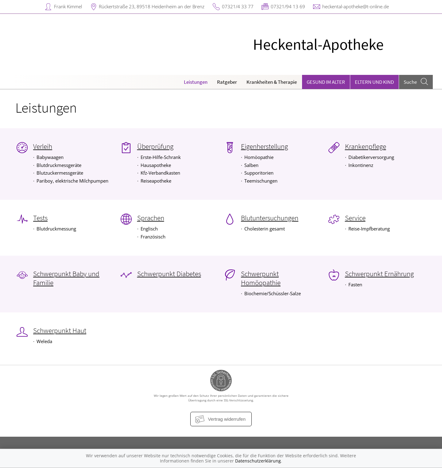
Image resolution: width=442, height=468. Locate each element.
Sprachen (150, 218)
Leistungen (195, 82)
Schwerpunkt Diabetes (169, 273)
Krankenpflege (365, 146)
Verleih (42, 146)
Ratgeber (227, 82)
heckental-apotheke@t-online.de (355, 6)
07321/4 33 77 (238, 6)
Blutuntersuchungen (269, 218)
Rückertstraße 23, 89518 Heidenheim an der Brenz (151, 6)
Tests (40, 218)
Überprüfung (155, 146)
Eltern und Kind (374, 82)
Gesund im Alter (326, 82)
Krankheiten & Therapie (271, 82)
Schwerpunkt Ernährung (379, 273)
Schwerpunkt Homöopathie (261, 278)
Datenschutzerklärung (258, 461)
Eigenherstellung (264, 146)
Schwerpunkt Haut (59, 330)
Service (355, 218)
